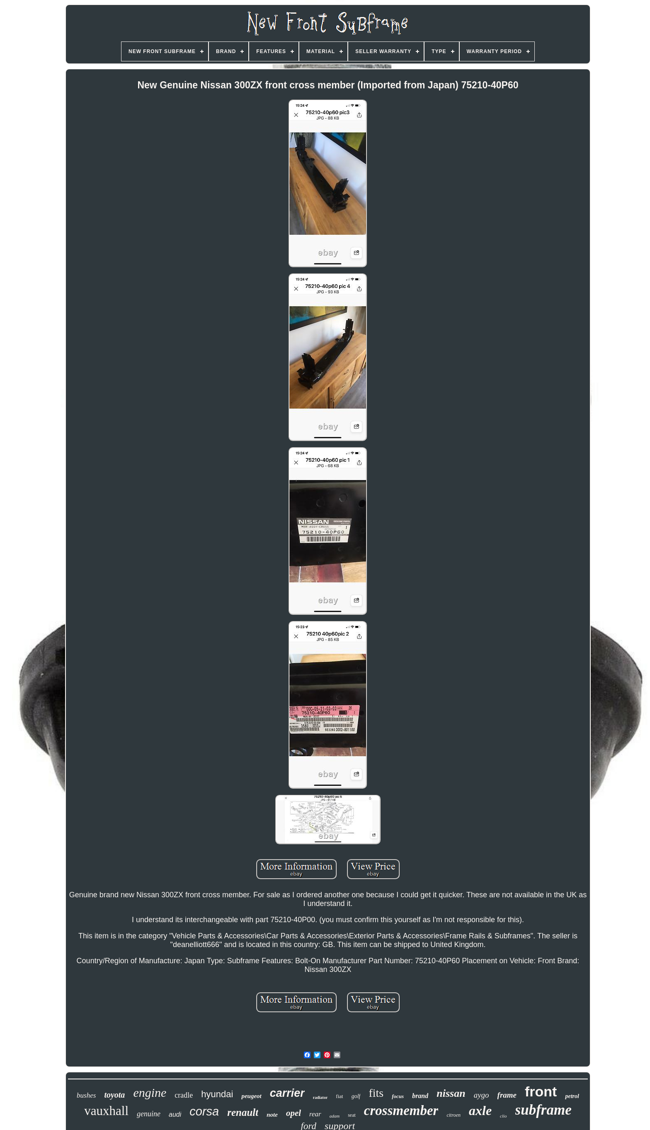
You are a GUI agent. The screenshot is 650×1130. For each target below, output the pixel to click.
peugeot (251, 1096)
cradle (184, 1095)
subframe (543, 1110)
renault (242, 1112)
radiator (320, 1097)
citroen (453, 1115)
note (272, 1114)
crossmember (401, 1110)
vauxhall (106, 1110)
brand (420, 1095)
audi (175, 1114)
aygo (481, 1095)
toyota (114, 1094)
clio (503, 1115)
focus (398, 1096)
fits (376, 1092)
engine (149, 1092)
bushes (86, 1095)
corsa (204, 1111)
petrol (572, 1096)
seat (352, 1115)
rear (315, 1114)
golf (356, 1096)
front (541, 1091)
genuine (148, 1114)
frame (507, 1095)
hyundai (217, 1094)
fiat (339, 1096)
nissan (451, 1093)
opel (293, 1113)
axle (480, 1110)
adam (335, 1115)
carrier (287, 1093)
